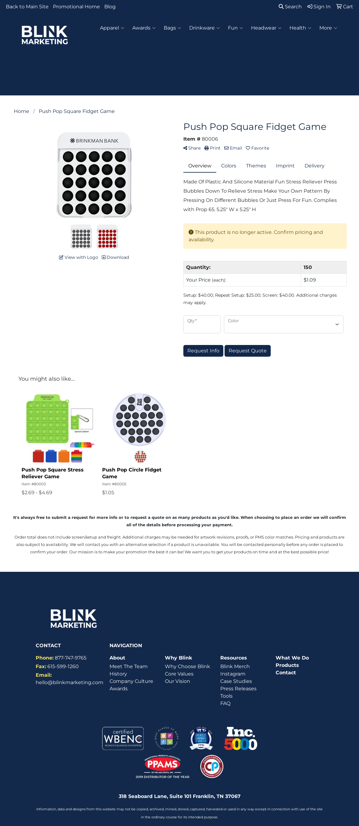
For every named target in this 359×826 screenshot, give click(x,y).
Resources (233, 658)
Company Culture (131, 681)
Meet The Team (129, 666)
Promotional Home (76, 7)
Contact (286, 673)
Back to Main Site (27, 7)
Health (300, 28)
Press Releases (238, 689)
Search (290, 7)
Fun (235, 28)
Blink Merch (235, 666)
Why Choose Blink (187, 666)
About (117, 658)
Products (287, 665)
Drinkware (204, 28)
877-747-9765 (70, 658)
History (118, 674)
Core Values (179, 674)
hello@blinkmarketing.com (69, 682)
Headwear (266, 28)
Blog (110, 7)
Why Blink (178, 658)
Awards (144, 28)
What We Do (292, 658)
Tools (226, 696)
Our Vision (177, 681)
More (328, 28)
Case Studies (236, 681)
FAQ (225, 703)
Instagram (232, 674)
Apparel (112, 28)
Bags (172, 28)
